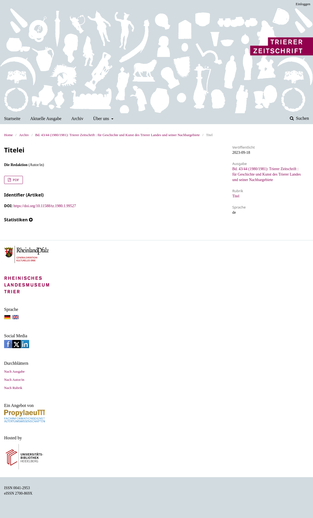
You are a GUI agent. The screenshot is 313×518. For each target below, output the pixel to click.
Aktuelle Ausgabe (46, 118)
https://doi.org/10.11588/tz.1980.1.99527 (44, 206)
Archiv (77, 118)
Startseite (12, 118)
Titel (235, 196)
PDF (15, 180)
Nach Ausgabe (14, 371)
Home (8, 135)
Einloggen (303, 4)
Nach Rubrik (13, 388)
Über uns (101, 118)
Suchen (302, 118)
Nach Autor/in (14, 380)
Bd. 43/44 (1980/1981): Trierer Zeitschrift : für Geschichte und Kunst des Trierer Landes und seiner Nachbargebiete (117, 135)
